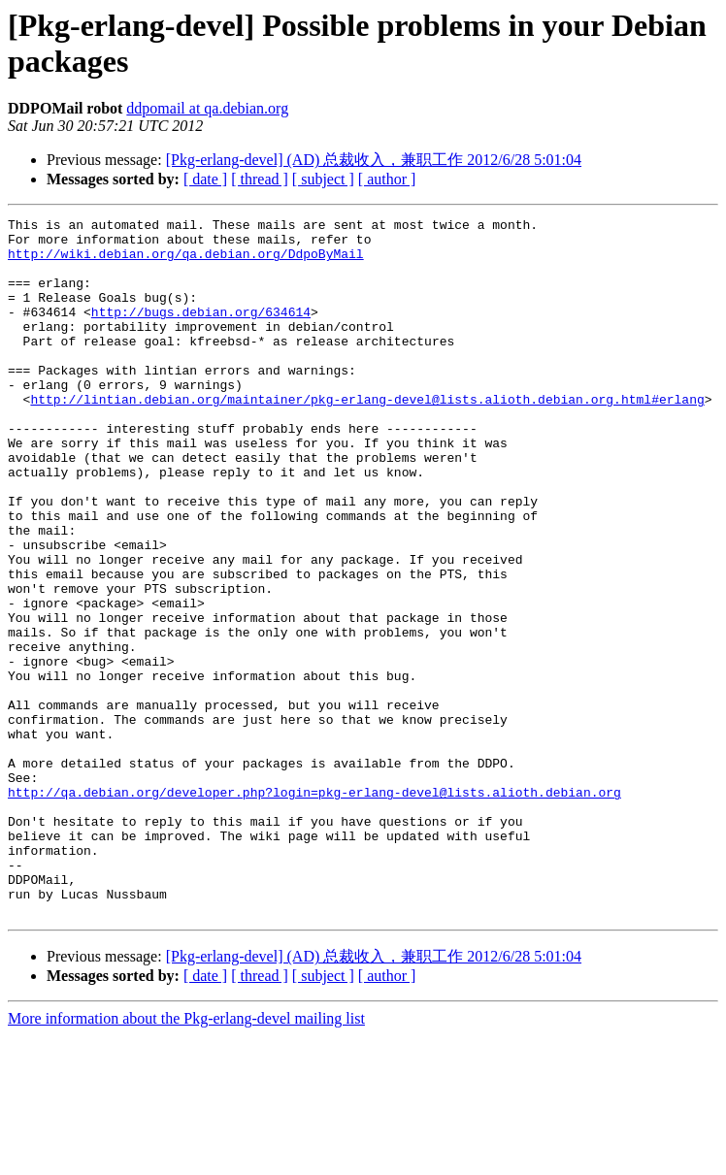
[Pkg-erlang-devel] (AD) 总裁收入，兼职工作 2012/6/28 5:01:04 (373, 159)
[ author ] (387, 179)
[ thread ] (259, 179)
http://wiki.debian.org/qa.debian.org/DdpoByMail (186, 262)
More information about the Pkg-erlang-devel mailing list (186, 1158)
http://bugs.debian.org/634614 (201, 332)
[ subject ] (323, 179)
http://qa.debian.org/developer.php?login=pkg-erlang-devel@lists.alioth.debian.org (314, 908)
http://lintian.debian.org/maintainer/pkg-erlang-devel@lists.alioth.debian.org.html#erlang (367, 436)
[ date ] (205, 179)
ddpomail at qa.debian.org (207, 108)
